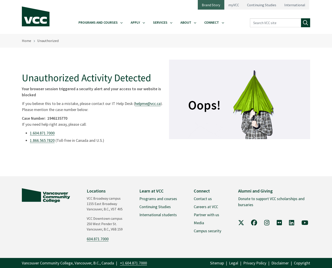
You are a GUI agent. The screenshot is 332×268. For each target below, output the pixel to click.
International (294, 5)
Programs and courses (158, 198)
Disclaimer (280, 263)
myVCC (233, 5)
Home (26, 40)
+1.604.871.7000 (133, 263)
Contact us (203, 198)
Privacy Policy (254, 263)
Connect (211, 22)
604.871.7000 (98, 238)
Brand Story (211, 5)
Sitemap (217, 263)
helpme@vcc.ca (148, 103)
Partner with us (206, 214)
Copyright (302, 263)
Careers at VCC (206, 206)
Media (199, 222)
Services (160, 22)
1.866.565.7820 (42, 140)
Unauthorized (48, 40)
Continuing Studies (261, 5)
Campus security (207, 230)
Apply (135, 22)
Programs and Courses (98, 22)
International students (158, 214)
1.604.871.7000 (42, 133)
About (185, 22)
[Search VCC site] (275, 22)
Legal (233, 263)
